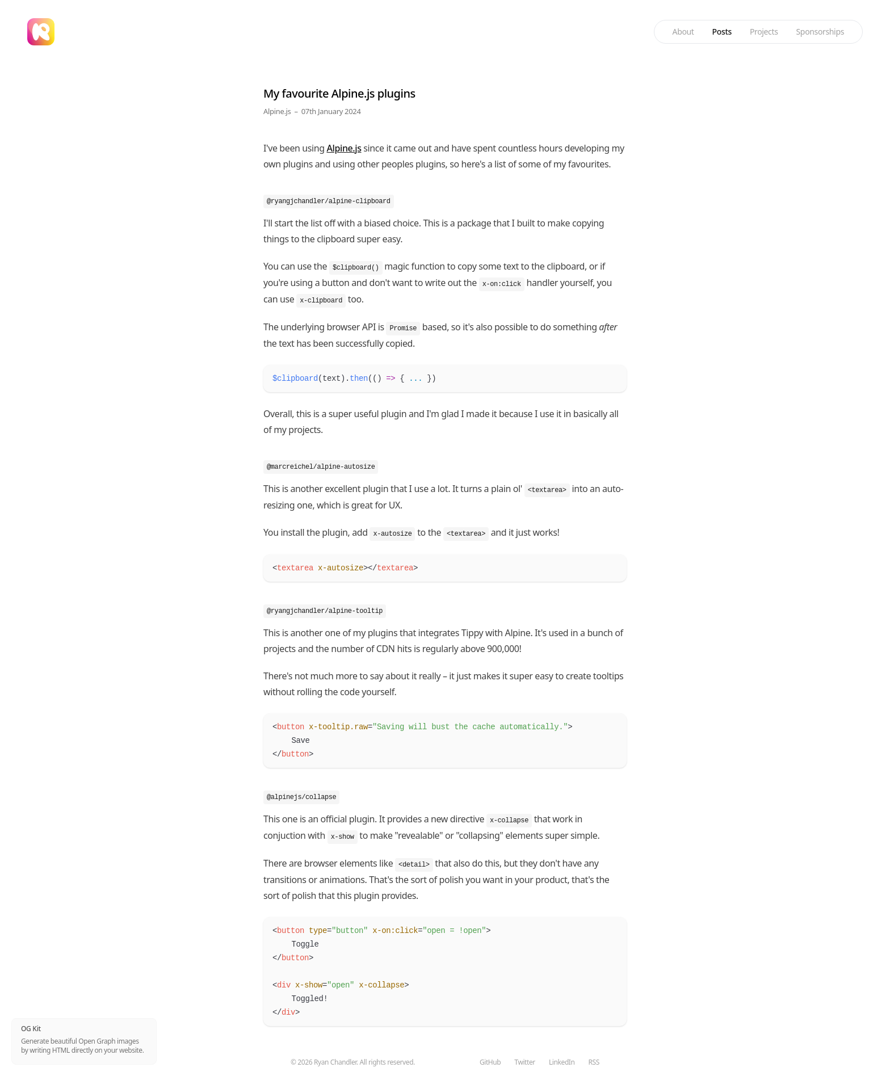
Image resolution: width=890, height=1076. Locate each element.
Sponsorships (820, 31)
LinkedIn (562, 1062)
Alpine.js (277, 111)
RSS (594, 1062)
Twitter (524, 1062)
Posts (722, 31)
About (683, 31)
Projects (764, 31)
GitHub (490, 1062)
